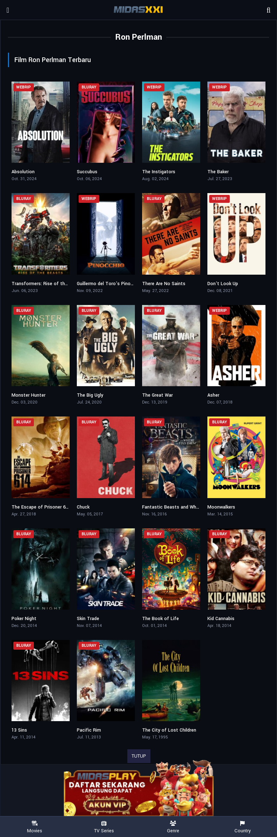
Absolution (23, 172)
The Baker (218, 172)
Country (242, 827)
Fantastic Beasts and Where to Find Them (187, 507)
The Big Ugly (90, 395)
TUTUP (139, 756)
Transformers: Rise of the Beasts (48, 283)
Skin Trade (88, 618)
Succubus (87, 172)
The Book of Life (160, 618)
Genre (173, 827)
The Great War (157, 395)
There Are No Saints (163, 283)
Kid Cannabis (220, 618)
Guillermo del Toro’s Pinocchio (109, 283)
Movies (34, 827)
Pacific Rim (89, 730)
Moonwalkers (221, 507)
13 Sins (19, 730)
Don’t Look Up (222, 283)
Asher (213, 395)
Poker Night (24, 618)
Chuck (83, 507)
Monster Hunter (28, 395)
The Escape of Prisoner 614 (41, 507)
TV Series (103, 827)
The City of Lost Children (169, 730)
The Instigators (158, 172)
